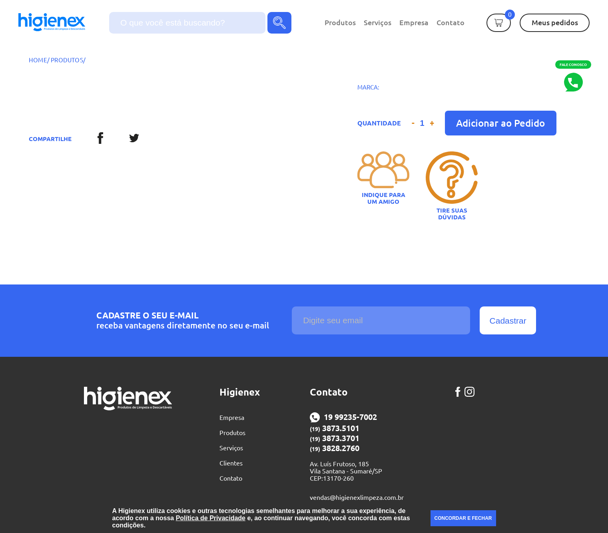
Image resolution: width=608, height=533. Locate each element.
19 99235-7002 (343, 417)
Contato (450, 22)
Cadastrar (508, 320)
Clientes (231, 463)
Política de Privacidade (210, 518)
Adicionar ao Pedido (500, 123)
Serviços (377, 22)
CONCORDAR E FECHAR (463, 518)
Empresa (414, 22)
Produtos (340, 22)
